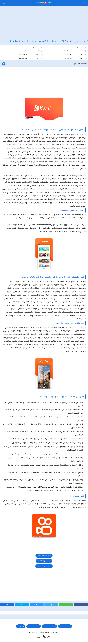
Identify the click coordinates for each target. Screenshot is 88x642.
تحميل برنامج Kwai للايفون (44, 561)
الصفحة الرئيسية (64, 626)
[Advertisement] (44, 22)
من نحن (20, 626)
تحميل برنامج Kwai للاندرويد (44, 555)
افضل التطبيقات (67, 51)
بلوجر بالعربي (44, 636)
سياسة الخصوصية (48, 626)
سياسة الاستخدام (32, 626)
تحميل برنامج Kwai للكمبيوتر (44, 566)
